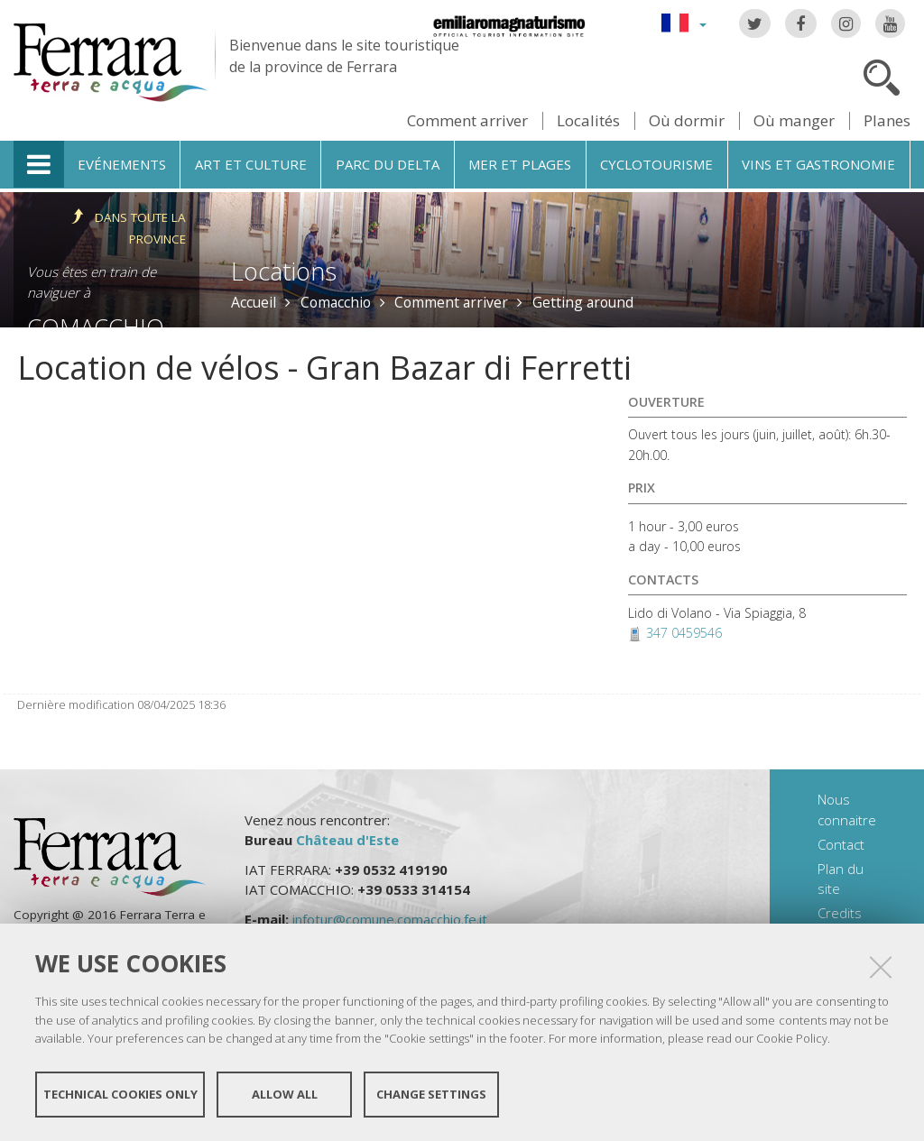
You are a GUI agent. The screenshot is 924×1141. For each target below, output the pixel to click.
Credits (840, 913)
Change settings (431, 1094)
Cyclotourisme (656, 164)
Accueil (253, 302)
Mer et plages (519, 164)
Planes (887, 120)
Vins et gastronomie (818, 164)
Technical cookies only (120, 1094)
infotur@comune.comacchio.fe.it (389, 919)
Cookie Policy (791, 1038)
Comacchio (335, 302)
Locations (284, 271)
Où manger (794, 120)
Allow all (285, 1094)
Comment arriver (467, 120)
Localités (588, 120)
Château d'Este (347, 840)
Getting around (582, 302)
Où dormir (687, 120)
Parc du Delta (387, 164)
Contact (841, 844)
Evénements (122, 164)
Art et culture (251, 164)
